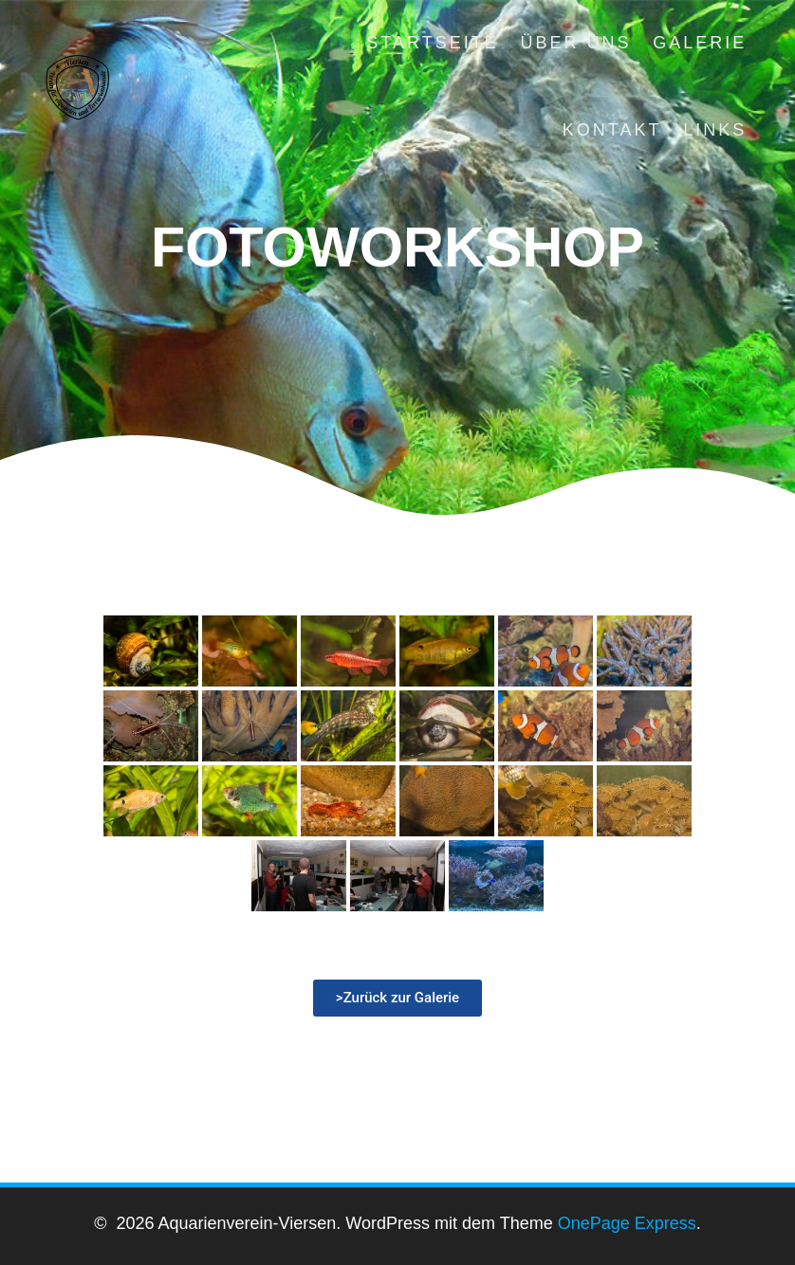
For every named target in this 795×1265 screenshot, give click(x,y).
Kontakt (612, 129)
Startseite (432, 42)
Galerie (700, 42)
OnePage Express (627, 1223)
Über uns (575, 42)
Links (715, 129)
